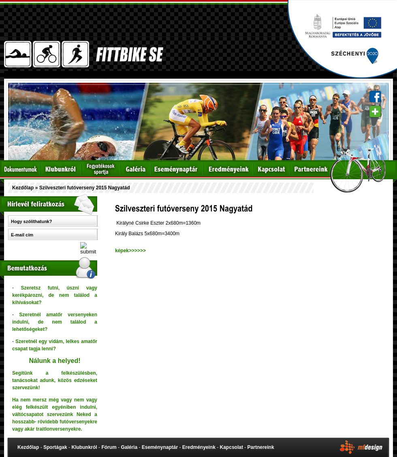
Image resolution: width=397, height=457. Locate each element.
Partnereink (261, 447)
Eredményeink (199, 447)
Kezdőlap (23, 188)
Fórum (108, 447)
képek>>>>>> (130, 250)
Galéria (129, 447)
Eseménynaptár (160, 447)
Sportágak (55, 447)
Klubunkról (84, 447)
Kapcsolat (231, 447)
